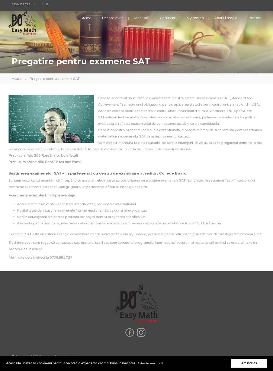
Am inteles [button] (249, 363)
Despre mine (113, 18)
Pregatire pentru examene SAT (55, 79)
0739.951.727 (21, 4)
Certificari (168, 18)
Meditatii (141, 18)
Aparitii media (225, 18)
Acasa (86, 18)
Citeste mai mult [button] (150, 363)
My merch (195, 18)
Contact (254, 18)
